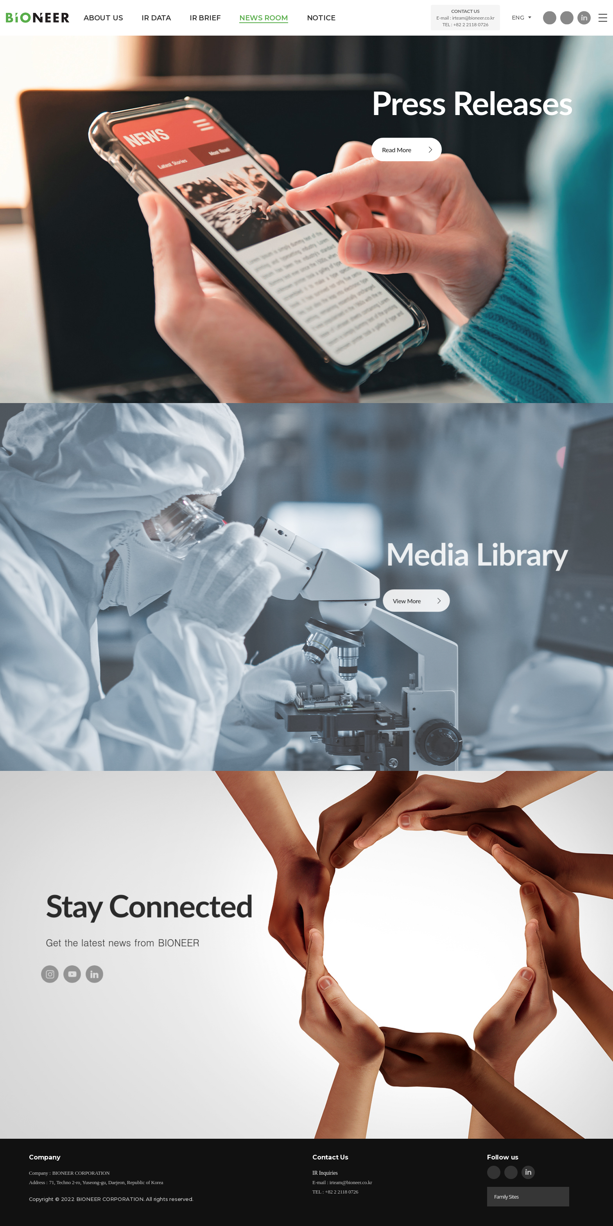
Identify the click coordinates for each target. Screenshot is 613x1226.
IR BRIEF (205, 18)
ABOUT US (103, 18)
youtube (72, 986)
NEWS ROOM (263, 18)
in (584, 17)
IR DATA (156, 18)
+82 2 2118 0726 (470, 24)
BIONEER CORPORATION (37, 18)
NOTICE (321, 18)
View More (408, 613)
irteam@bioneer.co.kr (473, 18)
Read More (396, 149)
